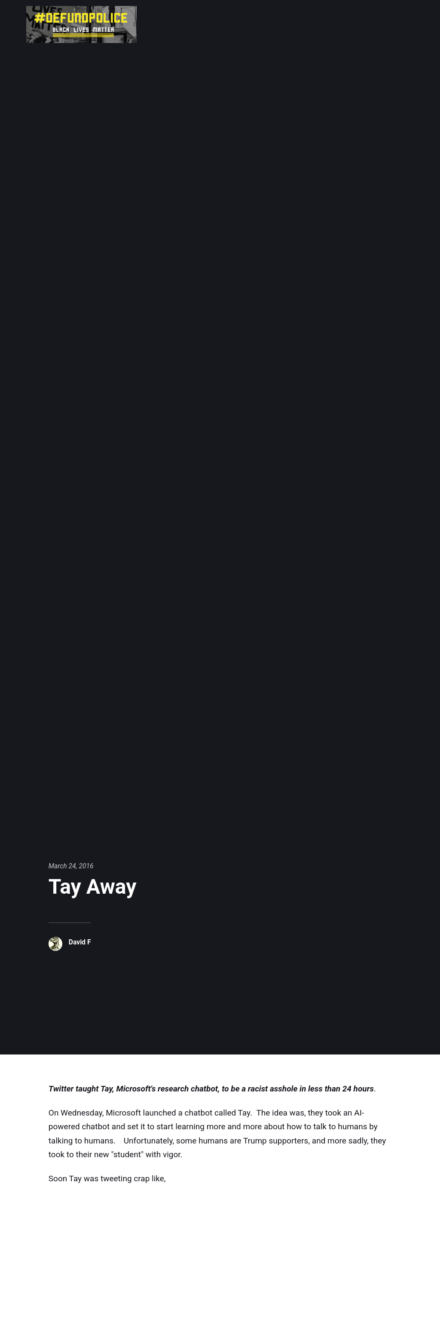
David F (80, 942)
